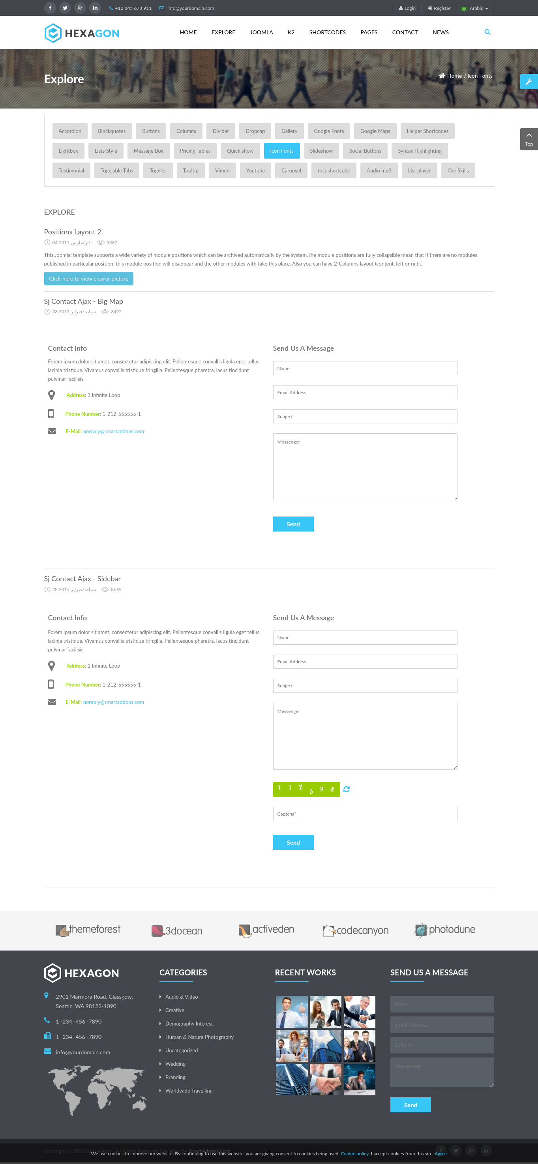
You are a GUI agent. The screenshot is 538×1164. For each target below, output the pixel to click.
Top (529, 138)
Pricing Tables (195, 151)
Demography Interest (189, 1023)
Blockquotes (112, 131)
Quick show (240, 151)
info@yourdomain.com (190, 8)
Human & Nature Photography (199, 1037)
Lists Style (106, 151)
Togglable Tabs (117, 170)
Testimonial (71, 170)
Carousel (291, 170)
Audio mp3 (379, 170)
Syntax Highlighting (420, 151)
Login (407, 8)
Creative (174, 1010)
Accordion (70, 131)
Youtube (255, 170)
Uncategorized (181, 1050)
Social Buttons (365, 151)
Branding (175, 1077)
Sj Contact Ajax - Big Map (84, 301)
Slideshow (321, 151)
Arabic (474, 8)
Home (454, 75)
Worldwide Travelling (188, 1090)
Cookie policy (355, 1154)
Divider (221, 131)
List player (419, 170)
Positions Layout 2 (72, 231)
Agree (441, 1154)
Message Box (148, 151)
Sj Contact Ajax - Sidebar (82, 578)
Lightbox (68, 151)
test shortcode (334, 170)
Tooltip (191, 170)
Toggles (158, 170)
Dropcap (255, 131)
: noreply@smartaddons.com (112, 431)
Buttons (151, 131)
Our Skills (458, 170)
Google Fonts (329, 131)
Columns (186, 131)
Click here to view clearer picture (89, 278)
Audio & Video (181, 997)
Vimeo (222, 170)
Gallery (289, 131)
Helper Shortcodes (428, 131)
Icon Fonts (480, 75)
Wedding (175, 1064)
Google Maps (375, 131)
